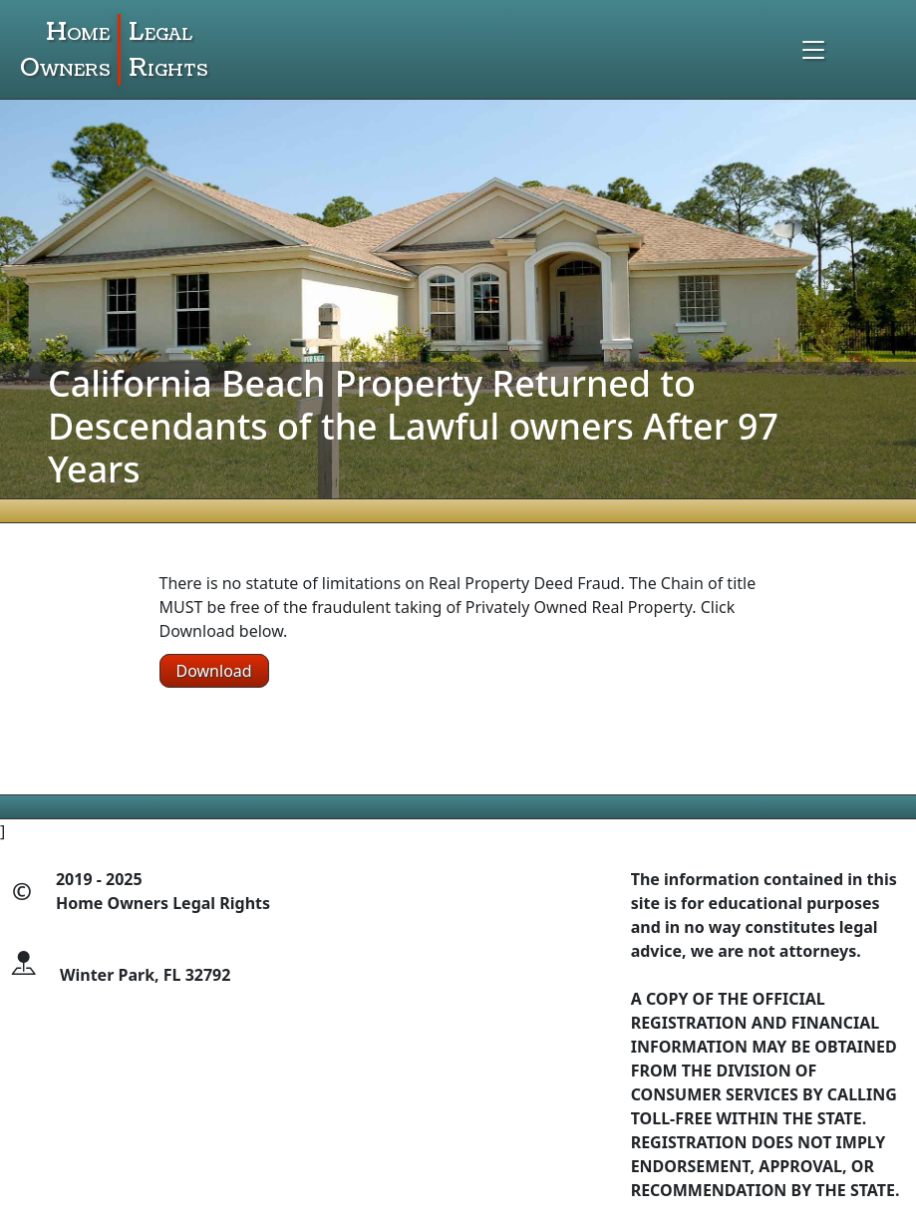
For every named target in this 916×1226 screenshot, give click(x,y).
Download (214, 671)
